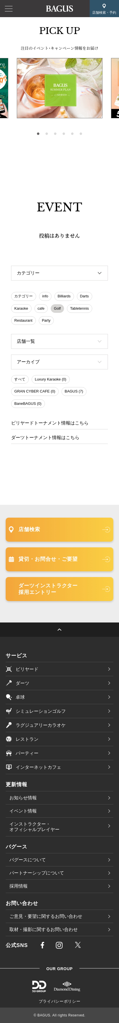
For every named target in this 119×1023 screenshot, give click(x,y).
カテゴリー (23, 296)
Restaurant (23, 320)
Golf (57, 308)
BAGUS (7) (74, 391)
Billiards (64, 296)
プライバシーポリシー (60, 1001)
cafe (41, 308)
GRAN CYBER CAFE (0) (34, 391)
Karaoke (21, 308)
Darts (84, 296)
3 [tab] (55, 134)
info (45, 296)
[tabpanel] (59, 88)
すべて (19, 379)
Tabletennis (79, 308)
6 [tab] (81, 134)
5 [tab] (72, 134)
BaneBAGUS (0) (27, 403)
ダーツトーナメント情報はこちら (45, 437)
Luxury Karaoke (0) (50, 379)
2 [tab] (47, 134)
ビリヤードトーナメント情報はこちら (50, 423)
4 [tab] (64, 134)
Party (46, 320)
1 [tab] (38, 134)
